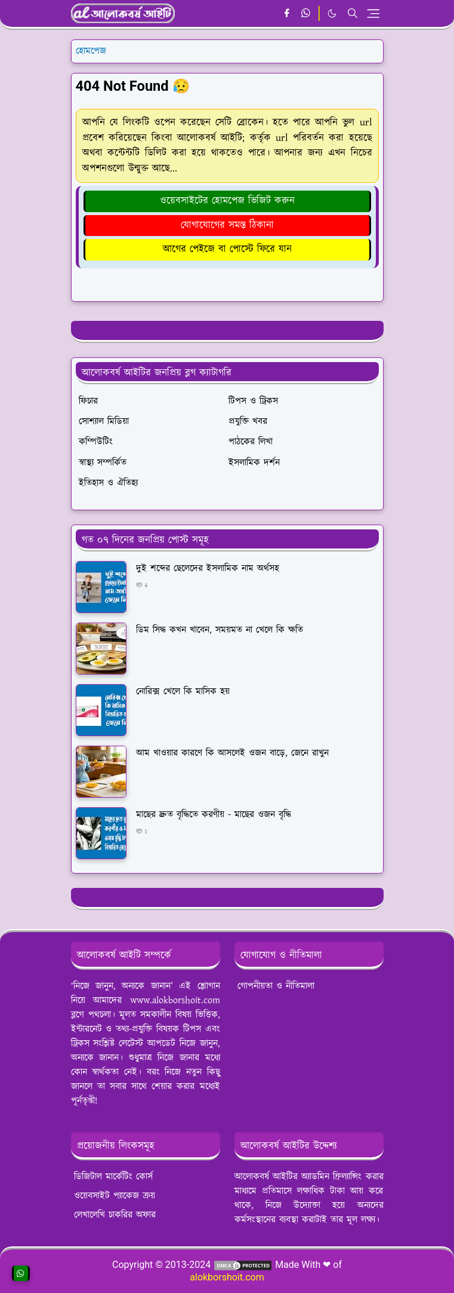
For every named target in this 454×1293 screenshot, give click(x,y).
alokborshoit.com (227, 1277)
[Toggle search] (352, 13)
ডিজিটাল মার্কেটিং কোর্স (113, 1177)
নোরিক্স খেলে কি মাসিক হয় (183, 691)
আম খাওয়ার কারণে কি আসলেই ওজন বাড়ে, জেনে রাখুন (232, 753)
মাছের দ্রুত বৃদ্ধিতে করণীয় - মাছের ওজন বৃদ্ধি (213, 815)
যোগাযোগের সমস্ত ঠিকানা (227, 225)
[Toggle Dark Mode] (332, 13)
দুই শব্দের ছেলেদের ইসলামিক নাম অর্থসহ (207, 568)
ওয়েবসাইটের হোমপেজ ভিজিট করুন (227, 201)
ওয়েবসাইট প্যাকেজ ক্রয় (114, 1196)
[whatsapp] (306, 14)
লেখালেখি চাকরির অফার (115, 1215)
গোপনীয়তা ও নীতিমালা (275, 986)
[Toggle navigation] (373, 13)
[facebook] (287, 14)
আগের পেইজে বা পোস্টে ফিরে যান (227, 249)
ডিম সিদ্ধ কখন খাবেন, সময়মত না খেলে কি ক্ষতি (219, 630)
